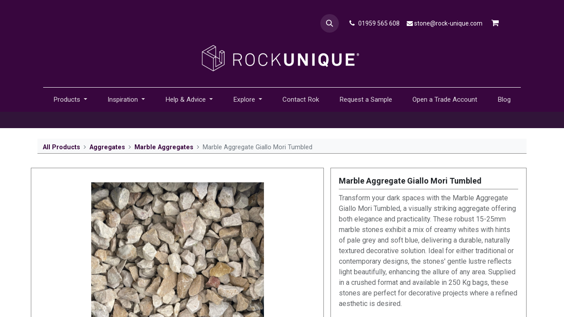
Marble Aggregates (163, 147)
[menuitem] (301, 99)
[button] (329, 23)
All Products (61, 147)
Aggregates (107, 147)
